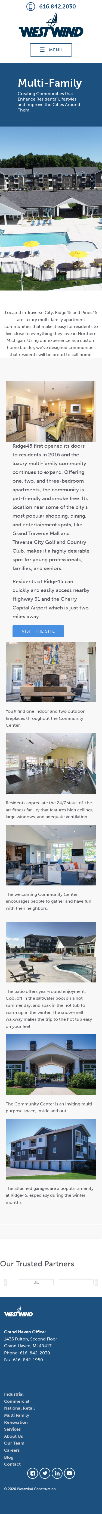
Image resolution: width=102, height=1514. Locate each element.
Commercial (16, 1401)
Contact (12, 1464)
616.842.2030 (51, 7)
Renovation (16, 1422)
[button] (5, 1282)
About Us (13, 1436)
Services (12, 1429)
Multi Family (16, 1415)
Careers (12, 1450)
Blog (9, 1457)
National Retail (19, 1408)
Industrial (14, 1394)
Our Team (14, 1443)
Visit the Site (38, 631)
